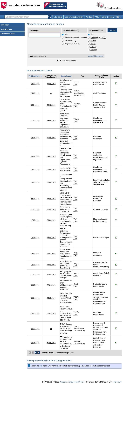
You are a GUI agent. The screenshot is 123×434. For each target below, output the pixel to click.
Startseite (58, 17)
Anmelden (5, 25)
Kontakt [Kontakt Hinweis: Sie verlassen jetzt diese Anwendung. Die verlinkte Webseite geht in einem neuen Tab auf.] (89, 17)
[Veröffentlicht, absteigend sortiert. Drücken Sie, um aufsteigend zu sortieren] (35, 76)
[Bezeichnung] (66, 76)
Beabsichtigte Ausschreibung (76, 37)
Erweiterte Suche (8, 34)
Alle (66, 34)
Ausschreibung (70, 41)
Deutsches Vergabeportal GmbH (72, 382)
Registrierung (6, 29)
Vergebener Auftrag (72, 44)
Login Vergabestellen (74, 17)
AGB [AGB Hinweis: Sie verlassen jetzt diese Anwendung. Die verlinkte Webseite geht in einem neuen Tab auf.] (97, 17)
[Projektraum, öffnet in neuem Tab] (116, 84)
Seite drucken (108, 17)
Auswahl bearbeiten (95, 56)
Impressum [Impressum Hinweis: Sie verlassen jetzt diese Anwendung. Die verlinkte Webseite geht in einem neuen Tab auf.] (117, 382)
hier (41, 366)
